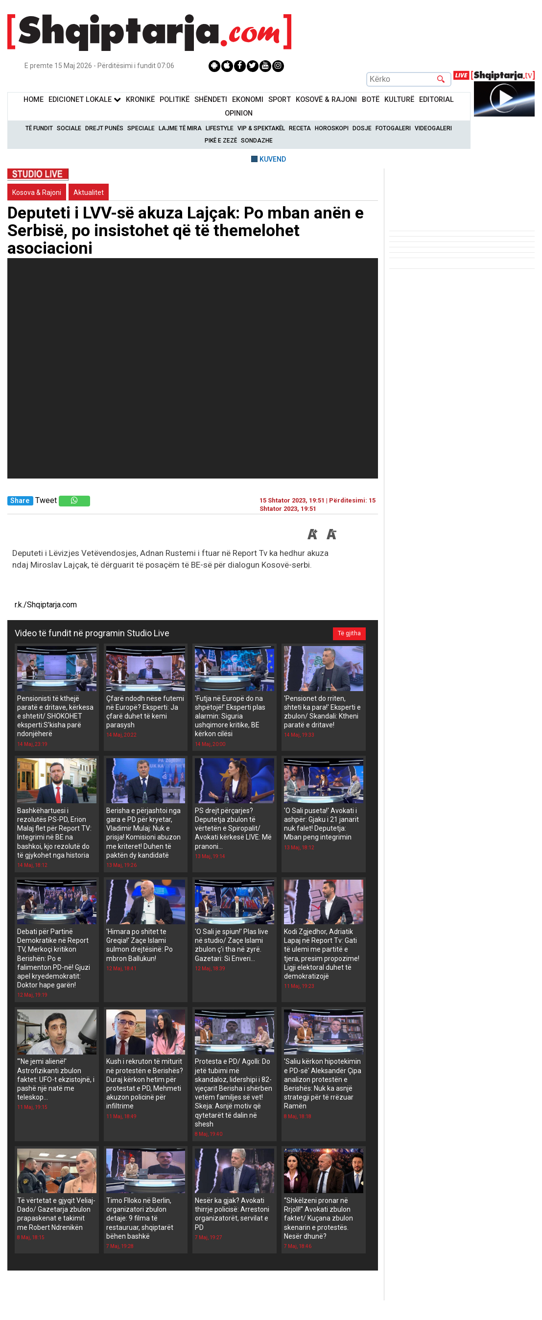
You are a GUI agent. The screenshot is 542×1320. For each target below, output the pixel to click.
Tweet (46, 500)
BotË (370, 100)
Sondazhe (257, 140)
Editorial (436, 100)
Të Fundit (39, 128)
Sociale (69, 128)
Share (19, 501)
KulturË (399, 100)
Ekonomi (247, 100)
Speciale (141, 128)
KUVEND (272, 159)
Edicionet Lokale (84, 100)
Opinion (239, 113)
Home (34, 100)
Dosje (362, 128)
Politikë (174, 100)
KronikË (140, 100)
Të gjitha (349, 633)
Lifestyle (220, 128)
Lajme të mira (180, 128)
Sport (279, 100)
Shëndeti (210, 100)
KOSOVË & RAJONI (326, 100)
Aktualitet (88, 192)
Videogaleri (433, 128)
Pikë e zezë (221, 140)
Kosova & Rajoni (36, 192)
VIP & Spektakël (261, 128)
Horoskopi (332, 128)
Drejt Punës (104, 128)
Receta (300, 128)
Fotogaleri (393, 128)
